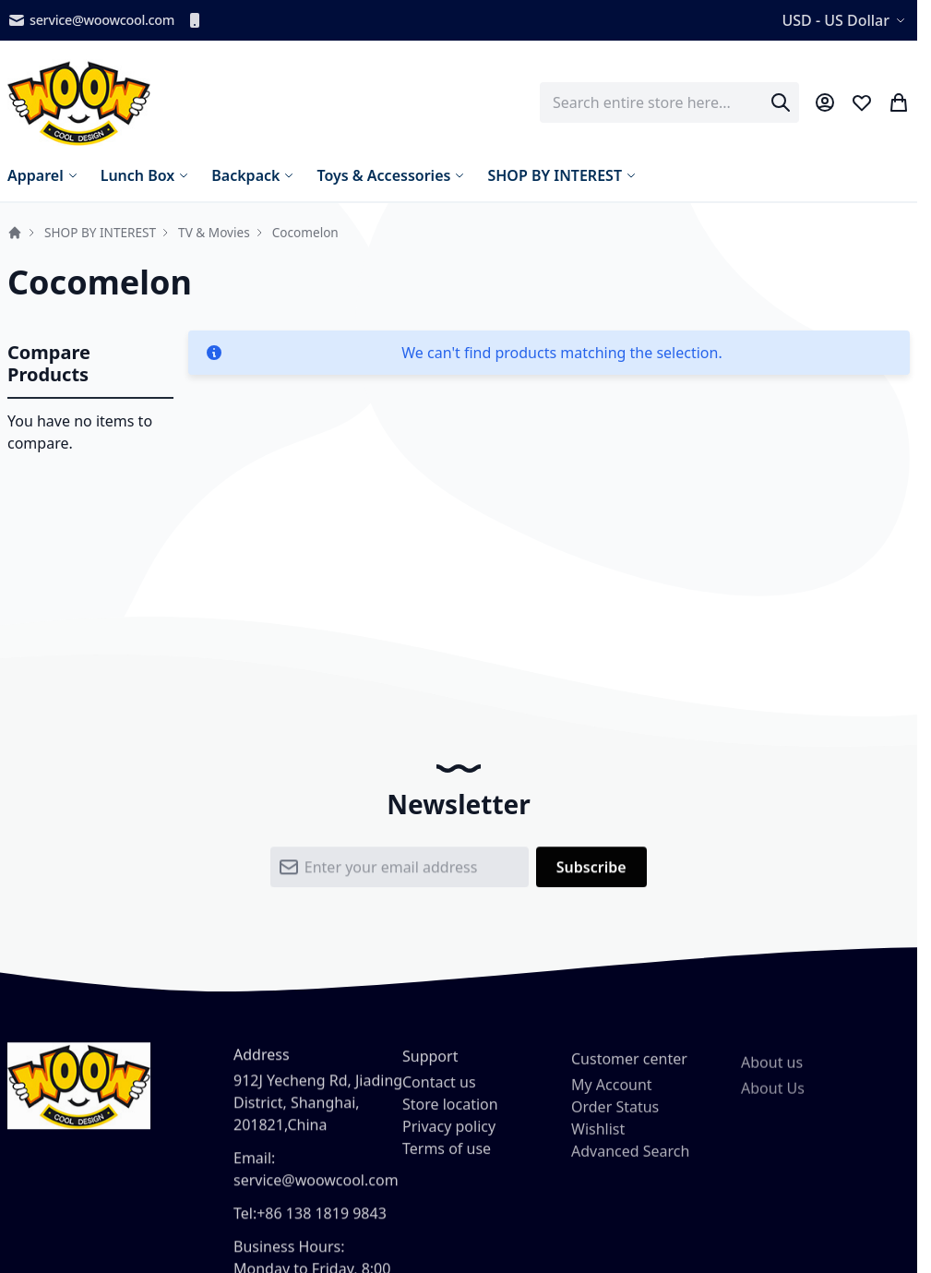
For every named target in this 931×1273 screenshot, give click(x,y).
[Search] (781, 102)
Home (14, 232)
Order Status (615, 1121)
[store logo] (78, 102)
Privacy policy (448, 1137)
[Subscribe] (591, 872)
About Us (773, 1109)
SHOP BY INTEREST (100, 232)
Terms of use (446, 1159)
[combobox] (669, 102)
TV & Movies (214, 232)
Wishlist (598, 1144)
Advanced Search (630, 1166)
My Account (611, 1099)
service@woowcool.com (90, 20)
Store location (450, 1115)
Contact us (439, 1093)
